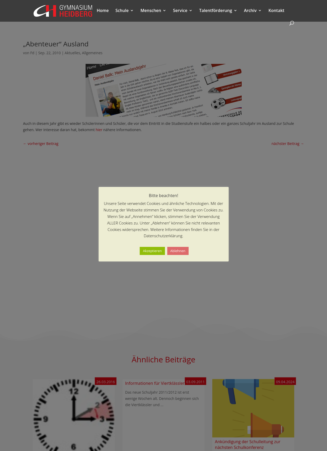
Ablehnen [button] (177, 250)
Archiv (250, 11)
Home (103, 11)
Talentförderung (215, 11)
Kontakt (276, 11)
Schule (122, 11)
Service (180, 11)
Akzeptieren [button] (152, 250)
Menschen (150, 11)
